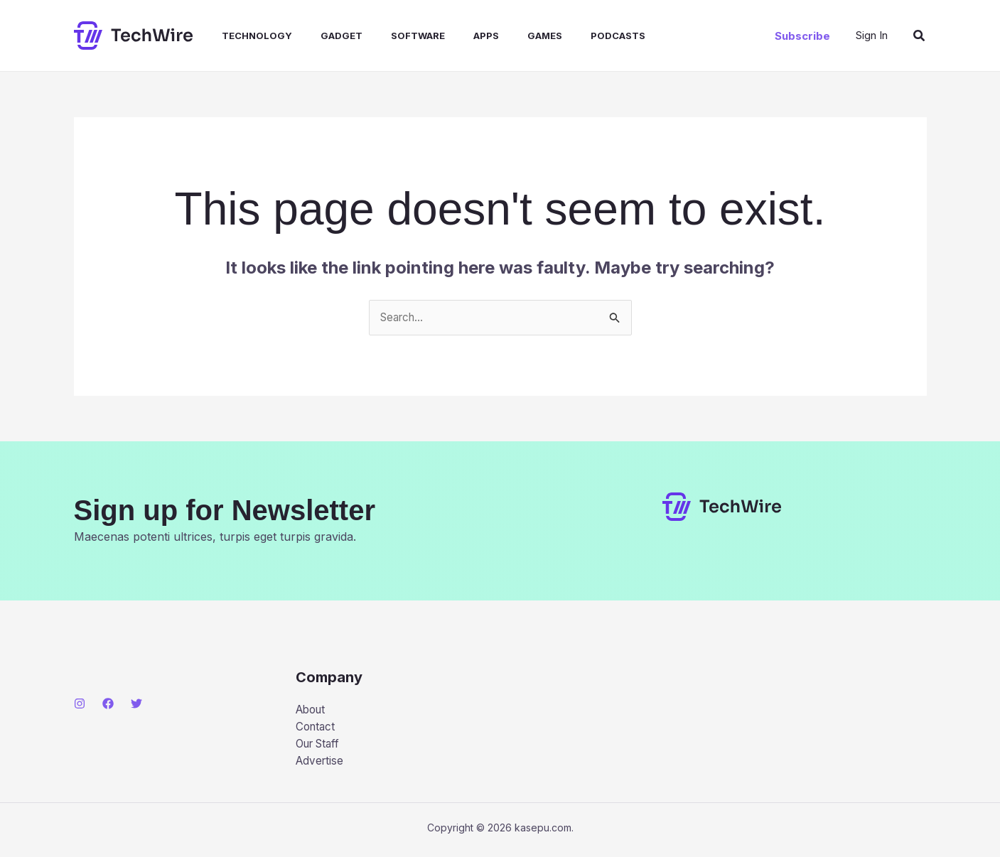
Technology (243, 35)
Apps (455, 35)
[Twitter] (136, 704)
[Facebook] (108, 704)
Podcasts (575, 35)
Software (392, 35)
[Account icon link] (872, 35)
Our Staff (320, 747)
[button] (802, 36)
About (312, 711)
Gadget (322, 35)
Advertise (321, 765)
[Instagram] (79, 704)
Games (507, 35)
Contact (317, 728)
